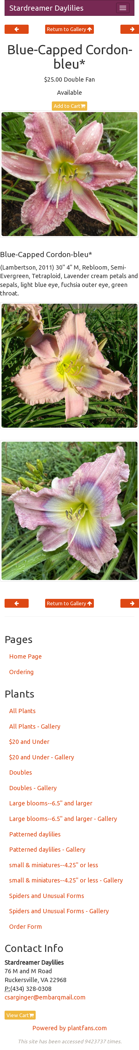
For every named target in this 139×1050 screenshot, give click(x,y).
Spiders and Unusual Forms (46, 895)
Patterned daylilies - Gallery (47, 849)
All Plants (22, 710)
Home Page (25, 656)
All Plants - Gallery (34, 726)
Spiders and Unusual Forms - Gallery (59, 910)
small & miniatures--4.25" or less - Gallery (66, 880)
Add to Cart (69, 106)
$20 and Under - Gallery (41, 757)
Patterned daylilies (35, 834)
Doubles (20, 772)
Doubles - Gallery (33, 787)
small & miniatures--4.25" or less (53, 864)
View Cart (20, 1015)
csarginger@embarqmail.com (45, 997)
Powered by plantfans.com (69, 1027)
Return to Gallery (69, 29)
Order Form (25, 926)
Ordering (21, 671)
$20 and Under (29, 741)
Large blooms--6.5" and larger (50, 803)
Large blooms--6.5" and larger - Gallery (63, 818)
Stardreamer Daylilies (46, 8)
